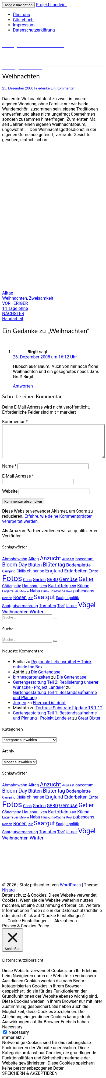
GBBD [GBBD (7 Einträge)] (52, 579)
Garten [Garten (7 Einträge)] (39, 579)
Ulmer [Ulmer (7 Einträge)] (71, 605)
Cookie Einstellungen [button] (28, 920)
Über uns (21, 14)
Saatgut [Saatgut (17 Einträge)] (44, 597)
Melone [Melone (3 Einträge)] (24, 591)
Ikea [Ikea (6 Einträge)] (43, 585)
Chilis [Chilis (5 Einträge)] (21, 571)
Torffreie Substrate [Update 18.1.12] (70, 707)
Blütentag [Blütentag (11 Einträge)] (54, 565)
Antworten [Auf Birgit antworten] (23, 386)
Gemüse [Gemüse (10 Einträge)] (68, 579)
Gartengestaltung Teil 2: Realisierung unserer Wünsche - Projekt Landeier (55, 685)
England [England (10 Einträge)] (54, 571)
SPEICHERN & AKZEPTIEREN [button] (30, 1073)
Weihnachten (14, 298)
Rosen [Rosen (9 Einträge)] (20, 597)
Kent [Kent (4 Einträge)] (72, 586)
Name (9, 466)
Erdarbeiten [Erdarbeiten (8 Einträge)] (76, 570)
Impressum (24, 24)
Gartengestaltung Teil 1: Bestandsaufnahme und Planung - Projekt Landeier (55, 715)
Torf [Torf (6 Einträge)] (61, 605)
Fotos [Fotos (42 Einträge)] (12, 578)
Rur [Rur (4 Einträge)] (30, 598)
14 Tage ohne (15, 306)
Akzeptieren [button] (65, 920)
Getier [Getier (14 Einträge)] (86, 579)
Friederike (42, 88)
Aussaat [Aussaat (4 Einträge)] (68, 559)
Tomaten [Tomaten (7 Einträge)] (47, 605)
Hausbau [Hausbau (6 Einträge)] (30, 585)
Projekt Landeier (51, 4)
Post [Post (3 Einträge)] (69, 591)
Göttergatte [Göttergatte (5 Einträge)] (11, 586)
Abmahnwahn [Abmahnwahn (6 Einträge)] (14, 559)
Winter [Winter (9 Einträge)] (37, 611)
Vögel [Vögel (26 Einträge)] (87, 605)
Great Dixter (89, 718)
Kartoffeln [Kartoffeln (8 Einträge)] (58, 585)
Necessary (19, 1032)
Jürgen (19, 702)
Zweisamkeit (41, 298)
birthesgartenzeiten (31, 677)
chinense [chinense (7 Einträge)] (35, 570)
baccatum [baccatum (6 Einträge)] (84, 559)
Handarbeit (13, 316)
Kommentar (15, 421)
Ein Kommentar (63, 88)
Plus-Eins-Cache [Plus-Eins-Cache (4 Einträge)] (53, 591)
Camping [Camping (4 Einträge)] (9, 571)
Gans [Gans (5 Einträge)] (27, 580)
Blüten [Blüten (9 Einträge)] (35, 565)
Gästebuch (23, 19)
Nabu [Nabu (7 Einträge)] (35, 590)
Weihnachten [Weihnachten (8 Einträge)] (15, 611)
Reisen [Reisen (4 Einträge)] (7, 598)
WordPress (70, 884)
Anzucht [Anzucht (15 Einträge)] (50, 558)
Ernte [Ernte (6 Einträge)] (93, 571)
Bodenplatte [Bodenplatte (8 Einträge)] (78, 565)
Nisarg (8, 890)
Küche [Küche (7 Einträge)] (83, 585)
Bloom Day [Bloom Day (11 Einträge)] (14, 565)
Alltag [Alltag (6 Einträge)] (33, 559)
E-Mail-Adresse (18, 476)
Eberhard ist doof (49, 702)
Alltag (7, 293)
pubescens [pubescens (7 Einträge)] (83, 590)
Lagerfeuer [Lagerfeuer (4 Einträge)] (10, 591)
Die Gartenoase (45, 672)
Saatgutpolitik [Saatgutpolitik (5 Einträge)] (67, 598)
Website (9, 491)
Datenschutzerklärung (34, 30)
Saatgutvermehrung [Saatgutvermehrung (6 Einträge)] (20, 605)
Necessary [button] (12, 1026)
